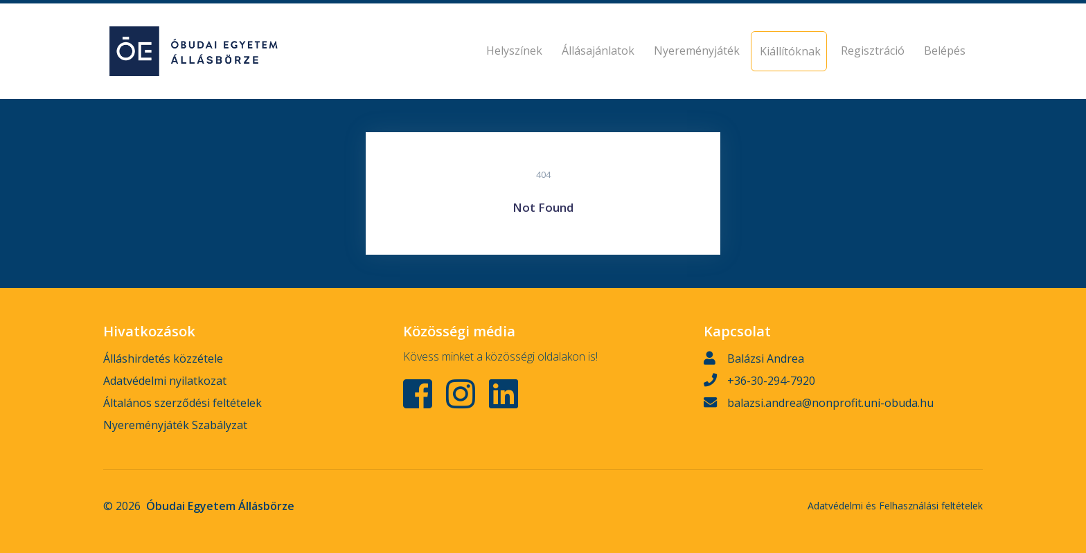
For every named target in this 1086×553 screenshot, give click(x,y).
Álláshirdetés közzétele (163, 358)
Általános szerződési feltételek (182, 402)
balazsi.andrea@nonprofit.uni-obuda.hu (830, 402)
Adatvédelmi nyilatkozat (164, 380)
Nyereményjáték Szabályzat (175, 425)
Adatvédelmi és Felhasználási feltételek (895, 505)
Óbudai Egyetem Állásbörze (220, 506)
